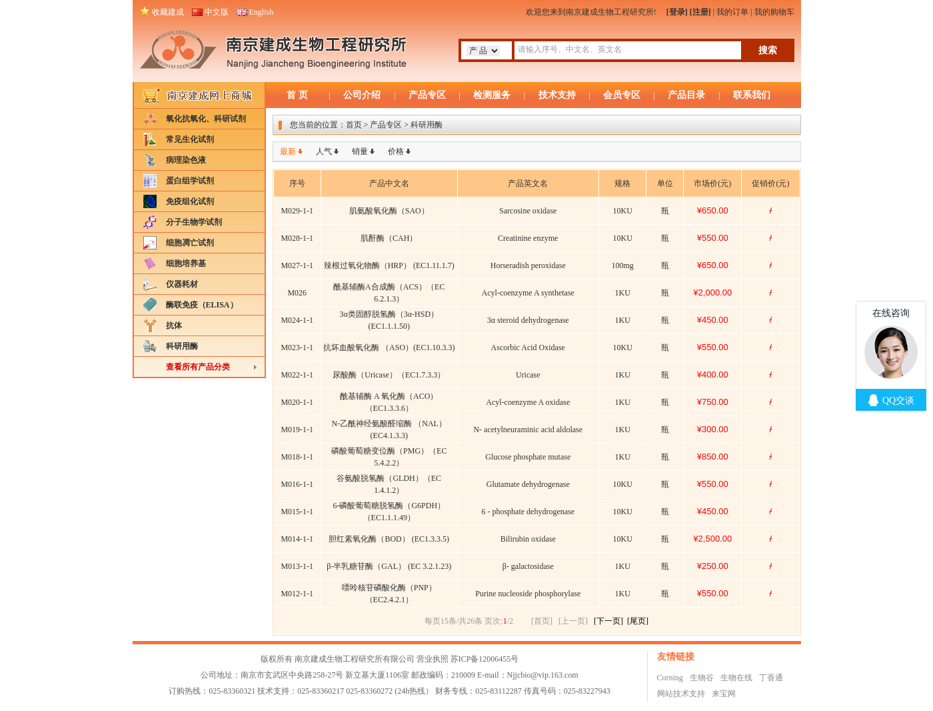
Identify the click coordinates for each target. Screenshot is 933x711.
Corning (670, 677)
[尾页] (637, 621)
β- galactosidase (528, 566)
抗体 (174, 325)
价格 (396, 151)
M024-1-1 (297, 320)
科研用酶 (182, 346)
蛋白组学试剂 (190, 180)
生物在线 (736, 677)
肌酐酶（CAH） (389, 238)
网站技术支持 (681, 693)
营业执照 (433, 659)
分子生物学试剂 (194, 222)
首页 (354, 124)
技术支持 (557, 95)
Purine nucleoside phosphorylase (527, 593)
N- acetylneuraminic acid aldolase (527, 429)
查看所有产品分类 (198, 367)
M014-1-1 (297, 539)
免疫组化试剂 (190, 201)
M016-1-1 (297, 484)
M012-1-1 (297, 593)
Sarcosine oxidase (527, 210)
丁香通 (771, 677)
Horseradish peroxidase (528, 265)
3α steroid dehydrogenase (528, 320)
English (261, 12)
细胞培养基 (186, 263)
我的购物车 (774, 12)
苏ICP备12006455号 (485, 659)
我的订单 (732, 12)
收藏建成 (168, 12)
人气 (324, 151)
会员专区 (621, 95)
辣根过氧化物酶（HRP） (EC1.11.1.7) (389, 265)
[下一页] (608, 621)
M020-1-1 (297, 402)
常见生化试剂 (190, 139)
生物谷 (702, 677)
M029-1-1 (297, 210)
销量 (360, 151)
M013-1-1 (297, 566)
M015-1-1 (297, 511)
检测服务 (491, 95)
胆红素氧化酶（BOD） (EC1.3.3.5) (389, 539)
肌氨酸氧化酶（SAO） (389, 210)
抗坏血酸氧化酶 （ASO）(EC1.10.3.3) (389, 347)
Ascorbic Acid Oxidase (528, 347)
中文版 (217, 12)
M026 (297, 292)
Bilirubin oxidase (528, 539)
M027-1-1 (297, 265)
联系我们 (751, 95)
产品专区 (427, 95)
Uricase (528, 375)
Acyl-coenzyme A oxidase (528, 402)
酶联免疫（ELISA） (202, 304)
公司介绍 (362, 95)
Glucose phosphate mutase (527, 457)
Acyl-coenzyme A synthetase (528, 292)
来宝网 (724, 693)
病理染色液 (186, 160)
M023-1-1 (297, 347)
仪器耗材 (182, 284)
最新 (288, 151)
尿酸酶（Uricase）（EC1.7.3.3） (389, 375)
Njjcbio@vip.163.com (542, 675)
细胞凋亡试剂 (190, 242)
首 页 (297, 95)
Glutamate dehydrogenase (528, 484)
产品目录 (686, 95)
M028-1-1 (297, 238)
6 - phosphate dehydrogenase (527, 511)
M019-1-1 (297, 429)
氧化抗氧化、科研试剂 (206, 118)
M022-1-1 (297, 375)
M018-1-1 (297, 457)
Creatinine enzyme (528, 238)
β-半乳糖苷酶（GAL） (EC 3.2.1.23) (389, 566)
